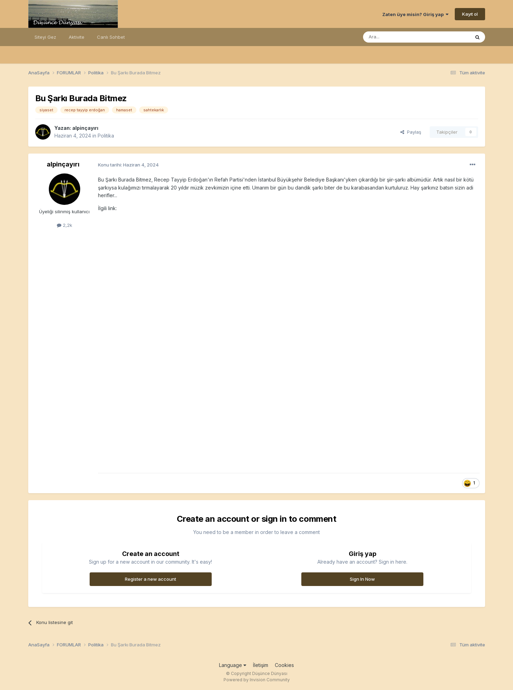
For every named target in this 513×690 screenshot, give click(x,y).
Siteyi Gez (45, 37)
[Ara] (398, 37)
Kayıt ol (470, 14)
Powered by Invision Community (257, 679)
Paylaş (410, 132)
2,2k (64, 225)
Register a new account (150, 579)
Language (232, 665)
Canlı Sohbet (111, 37)
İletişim (260, 665)
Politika (106, 136)
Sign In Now (362, 579)
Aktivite (76, 37)
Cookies (284, 665)
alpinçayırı (85, 128)
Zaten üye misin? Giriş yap (415, 14)
